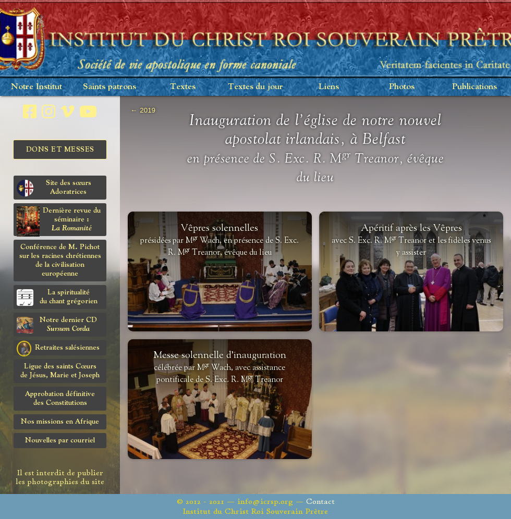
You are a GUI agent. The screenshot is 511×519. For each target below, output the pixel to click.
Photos (402, 86)
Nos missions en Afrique (60, 421)
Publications (474, 86)
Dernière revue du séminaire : (59, 221)
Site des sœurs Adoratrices (54, 187)
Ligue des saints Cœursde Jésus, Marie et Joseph (60, 371)
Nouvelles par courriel (60, 440)
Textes (183, 86)
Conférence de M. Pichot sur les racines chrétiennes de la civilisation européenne (60, 260)
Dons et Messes (60, 149)
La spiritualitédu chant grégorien (57, 297)
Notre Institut (36, 86)
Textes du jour (255, 86)
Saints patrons (109, 86)
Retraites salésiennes (58, 348)
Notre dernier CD (57, 324)
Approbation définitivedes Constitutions (60, 398)
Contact (320, 501)
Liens (329, 86)
